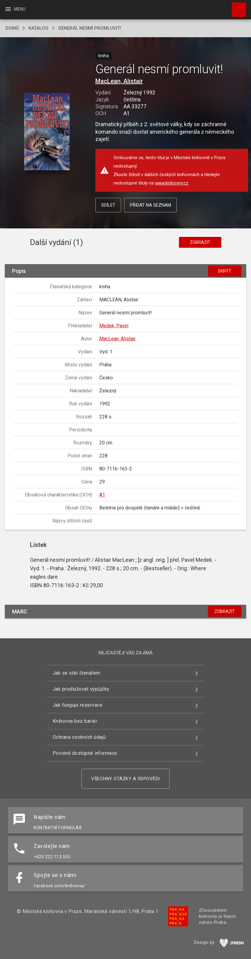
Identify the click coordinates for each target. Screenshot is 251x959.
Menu (15, 9)
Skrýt (224, 271)
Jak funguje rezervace (78, 705)
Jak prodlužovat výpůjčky (81, 689)
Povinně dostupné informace (85, 753)
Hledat (236, 6)
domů (12, 28)
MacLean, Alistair (119, 81)
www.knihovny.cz (171, 183)
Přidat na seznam (150, 205)
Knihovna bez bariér (75, 721)
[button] (47, 132)
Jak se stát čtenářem (76, 673)
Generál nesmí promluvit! (89, 28)
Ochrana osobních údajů (79, 737)
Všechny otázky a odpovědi (125, 778)
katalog (38, 28)
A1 (102, 495)
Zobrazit (200, 242)
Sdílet (108, 205)
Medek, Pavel (113, 326)
